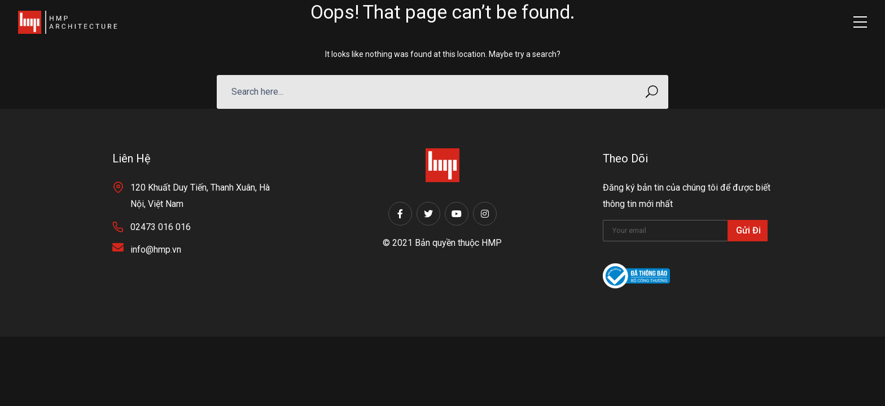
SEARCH (648, 91)
